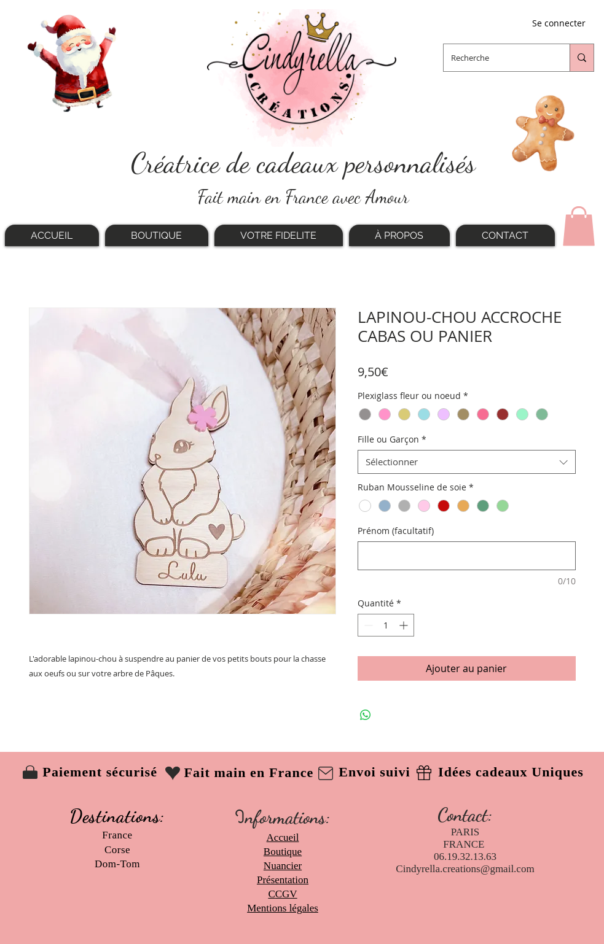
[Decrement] (367, 625)
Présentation (282, 880)
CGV (286, 894)
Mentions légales (282, 908)
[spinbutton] (386, 625)
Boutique (283, 851)
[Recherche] (497, 57)
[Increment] (404, 625)
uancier (286, 866)
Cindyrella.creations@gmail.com (465, 869)
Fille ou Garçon (392, 439)
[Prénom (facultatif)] (466, 556)
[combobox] (467, 462)
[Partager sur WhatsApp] (365, 715)
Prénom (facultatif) (396, 530)
